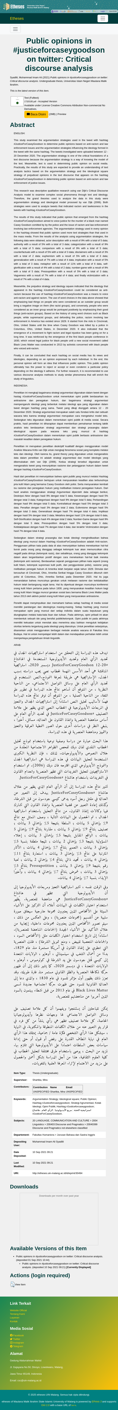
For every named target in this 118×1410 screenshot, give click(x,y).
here (73, 1405)
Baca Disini (36, 114)
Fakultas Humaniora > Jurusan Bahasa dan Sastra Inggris (63, 1134)
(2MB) (40, 114)
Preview (62, 114)
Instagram (17, 1342)
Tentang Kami (17, 1314)
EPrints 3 (97, 1401)
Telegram (16, 1346)
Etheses (17, 18)
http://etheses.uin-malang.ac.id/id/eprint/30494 (57, 1173)
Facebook (17, 1335)
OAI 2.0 (45, 1405)
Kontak (14, 1321)
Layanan (14, 1317)
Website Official (18, 1310)
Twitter (15, 1339)
